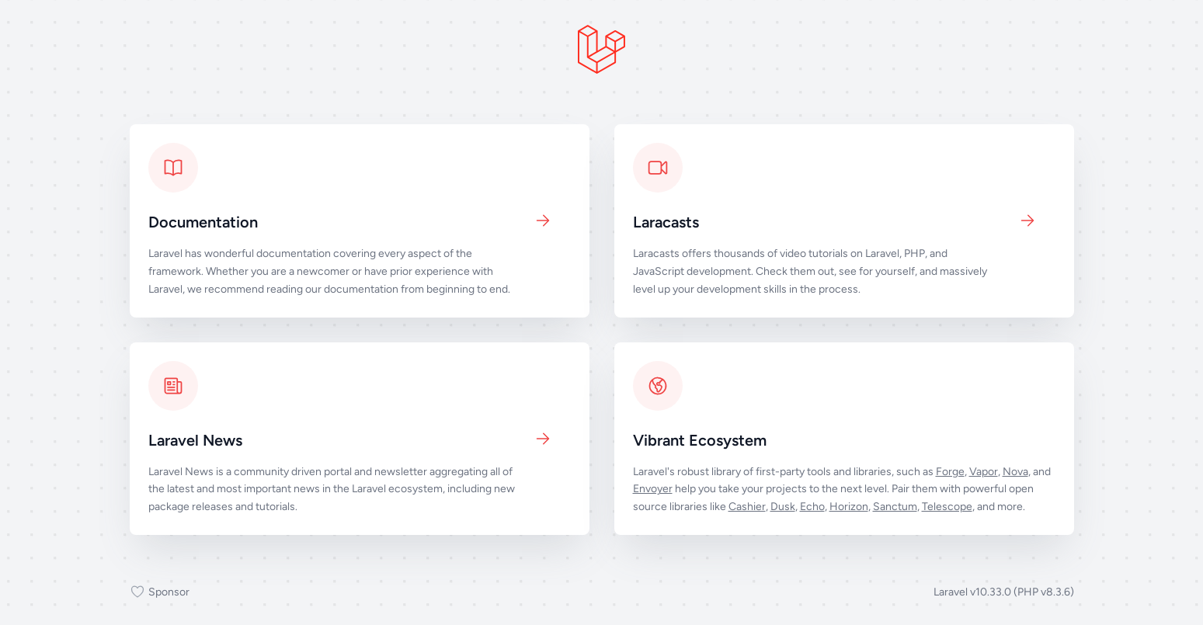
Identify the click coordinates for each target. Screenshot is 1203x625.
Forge (950, 471)
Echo (812, 506)
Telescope (947, 506)
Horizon (848, 506)
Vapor (983, 471)
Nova (1015, 471)
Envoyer (653, 488)
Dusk (782, 506)
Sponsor (159, 592)
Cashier (747, 506)
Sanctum (895, 506)
